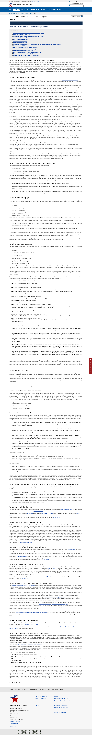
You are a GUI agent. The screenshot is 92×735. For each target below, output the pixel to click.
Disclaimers (57, 703)
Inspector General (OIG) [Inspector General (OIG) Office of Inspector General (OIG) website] (41, 696)
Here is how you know (35, 1)
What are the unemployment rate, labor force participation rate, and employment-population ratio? (37, 44)
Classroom (55, 689)
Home (11, 689)
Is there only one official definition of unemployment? (26, 49)
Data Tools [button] (24, 9)
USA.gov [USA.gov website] (37, 705)
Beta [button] (58, 9)
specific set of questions (20, 145)
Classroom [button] (52, 9)
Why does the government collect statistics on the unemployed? (28, 33)
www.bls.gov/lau (61, 626)
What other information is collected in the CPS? (24, 50)
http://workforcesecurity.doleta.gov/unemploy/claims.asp (29, 644)
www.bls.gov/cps (35, 622)
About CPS (64, 23)
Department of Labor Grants (42, 700)
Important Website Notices (61, 707)
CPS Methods (52, 23)
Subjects (17, 689)
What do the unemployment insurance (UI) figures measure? (27, 55)
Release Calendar (75, 3)
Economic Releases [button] (42, 9)
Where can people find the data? (21, 45)
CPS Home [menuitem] (15, 23)
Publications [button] (32, 9)
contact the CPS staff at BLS (31, 624)
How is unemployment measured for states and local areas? (27, 52)
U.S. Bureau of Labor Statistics (22, 5)
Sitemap (56, 696)
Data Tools (25, 689)
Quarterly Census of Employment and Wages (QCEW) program (53, 604)
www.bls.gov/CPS (14, 723)
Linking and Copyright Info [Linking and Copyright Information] (60, 705)
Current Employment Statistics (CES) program (55, 597)
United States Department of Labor (76, 1)
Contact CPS (13, 726)
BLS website (46, 559)
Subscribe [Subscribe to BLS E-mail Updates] (82, 3)
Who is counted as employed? (20, 37)
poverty (54, 568)
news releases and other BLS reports (43, 576)
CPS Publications (27, 23)
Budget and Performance (41, 698)
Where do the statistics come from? (21, 34)
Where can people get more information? (23, 53)
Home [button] (10, 9)
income (49, 568)
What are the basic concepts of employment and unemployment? (28, 36)
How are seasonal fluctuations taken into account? (25, 47)
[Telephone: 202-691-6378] (21, 722)
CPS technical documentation (26, 542)
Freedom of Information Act (61, 698)
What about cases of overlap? (20, 42)
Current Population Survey (27, 13)
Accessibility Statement (60, 712)
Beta (61, 689)
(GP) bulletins (31, 612)
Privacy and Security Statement (62, 700)
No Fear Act (37, 703)
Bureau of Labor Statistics (14, 13)
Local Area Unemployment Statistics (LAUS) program (23, 585)
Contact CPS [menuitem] (76, 23)
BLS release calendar (38, 511)
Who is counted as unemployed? (20, 39)
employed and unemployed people (70, 80)
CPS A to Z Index (56, 517)
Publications (33, 689)
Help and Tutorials (58, 710)
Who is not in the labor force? (20, 41)
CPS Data (40, 23)
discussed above (71, 549)
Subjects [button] (16, 9)
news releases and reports (47, 513)
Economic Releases (45, 689)
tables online (30, 513)
